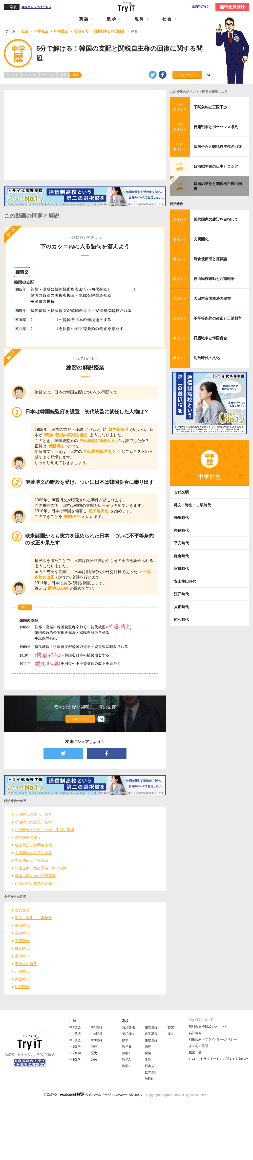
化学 (148, 1053)
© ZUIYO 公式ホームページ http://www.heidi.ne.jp (93, 1094)
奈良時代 (22, 933)
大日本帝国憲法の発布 (212, 298)
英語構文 (128, 1034)
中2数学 (75, 1053)
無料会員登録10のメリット (208, 1026)
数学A (126, 1059)
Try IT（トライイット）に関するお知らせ (218, 1059)
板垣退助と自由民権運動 (35, 876)
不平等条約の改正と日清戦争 (218, 318)
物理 (148, 1046)
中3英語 (75, 1040)
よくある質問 (198, 1046)
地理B (149, 1079)
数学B (126, 1066)
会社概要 (195, 1033)
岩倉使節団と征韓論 (31, 860)
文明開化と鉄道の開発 (33, 853)
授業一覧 (195, 1052)
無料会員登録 (232, 6)
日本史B (151, 1066)
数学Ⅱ (127, 1046)
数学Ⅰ (127, 1040)
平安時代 (22, 941)
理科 (140, 19)
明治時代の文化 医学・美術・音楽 (44, 830)
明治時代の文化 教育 (33, 814)
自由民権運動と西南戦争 (214, 279)
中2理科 (96, 1034)
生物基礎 (151, 1040)
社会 (167, 19)
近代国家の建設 (28, 837)
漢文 (171, 1034)
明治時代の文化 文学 (33, 822)
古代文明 (22, 910)
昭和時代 (22, 987)
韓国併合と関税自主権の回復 (218, 146)
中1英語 (75, 1027)
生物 (148, 1059)
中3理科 (96, 1040)
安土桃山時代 (26, 964)
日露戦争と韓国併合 (210, 338)
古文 (171, 1027)
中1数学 (75, 1046)
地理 (94, 1046)
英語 (84, 19)
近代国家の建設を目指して (216, 219)
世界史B (151, 1072)
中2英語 (75, 1034)
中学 (72, 1021)
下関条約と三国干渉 (210, 107)
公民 (94, 1059)
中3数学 (75, 1059)
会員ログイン (201, 6)
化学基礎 (151, 1034)
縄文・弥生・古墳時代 (33, 918)
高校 (125, 1021)
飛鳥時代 (22, 925)
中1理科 (96, 1027)
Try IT (126, 7)
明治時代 (176, 204)
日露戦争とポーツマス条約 (216, 127)
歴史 (94, 1053)
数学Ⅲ (127, 1053)
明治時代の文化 (207, 358)
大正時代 (22, 979)
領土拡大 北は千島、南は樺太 (41, 868)
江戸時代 (22, 971)
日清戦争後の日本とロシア (216, 166)
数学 (112, 19)
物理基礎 (151, 1027)
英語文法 (128, 1027)
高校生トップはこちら (36, 7)
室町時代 (22, 956)
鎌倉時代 (22, 948)
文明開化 (201, 239)
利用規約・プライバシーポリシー (213, 1039)
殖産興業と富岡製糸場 (33, 845)
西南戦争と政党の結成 (33, 883)
